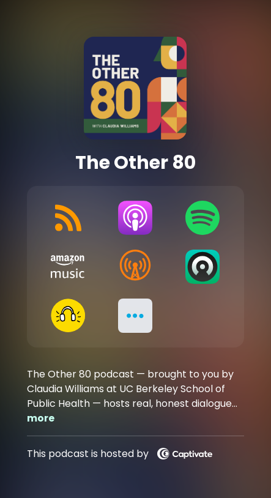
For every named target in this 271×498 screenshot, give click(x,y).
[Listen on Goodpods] (68, 316)
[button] (135, 316)
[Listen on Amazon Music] (68, 267)
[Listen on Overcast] (135, 267)
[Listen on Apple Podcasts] (135, 218)
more (40, 418)
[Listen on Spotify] (202, 218)
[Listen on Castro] (202, 267)
